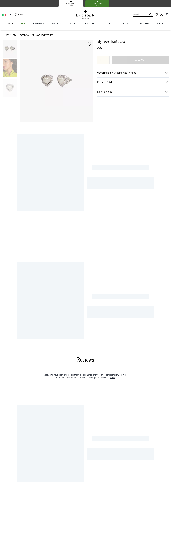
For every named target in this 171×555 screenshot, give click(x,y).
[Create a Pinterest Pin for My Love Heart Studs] (151, 93)
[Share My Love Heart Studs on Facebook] (134, 93)
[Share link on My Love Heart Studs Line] (142, 93)
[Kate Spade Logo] (85, 14)
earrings (24, 35)
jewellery (11, 35)
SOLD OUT (140, 59)
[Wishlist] (156, 15)
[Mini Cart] (167, 14)
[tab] (71, 3)
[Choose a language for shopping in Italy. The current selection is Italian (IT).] (7, 15)
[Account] (162, 15)
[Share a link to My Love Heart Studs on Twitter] (159, 93)
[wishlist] (89, 44)
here (112, 154)
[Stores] (19, 15)
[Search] (138, 14)
